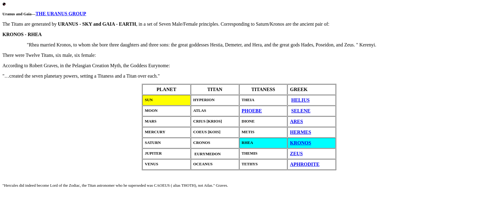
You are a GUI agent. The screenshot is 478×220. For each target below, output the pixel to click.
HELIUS (300, 100)
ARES (296, 121)
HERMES (300, 132)
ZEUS (296, 153)
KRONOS (300, 142)
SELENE (300, 110)
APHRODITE (304, 164)
